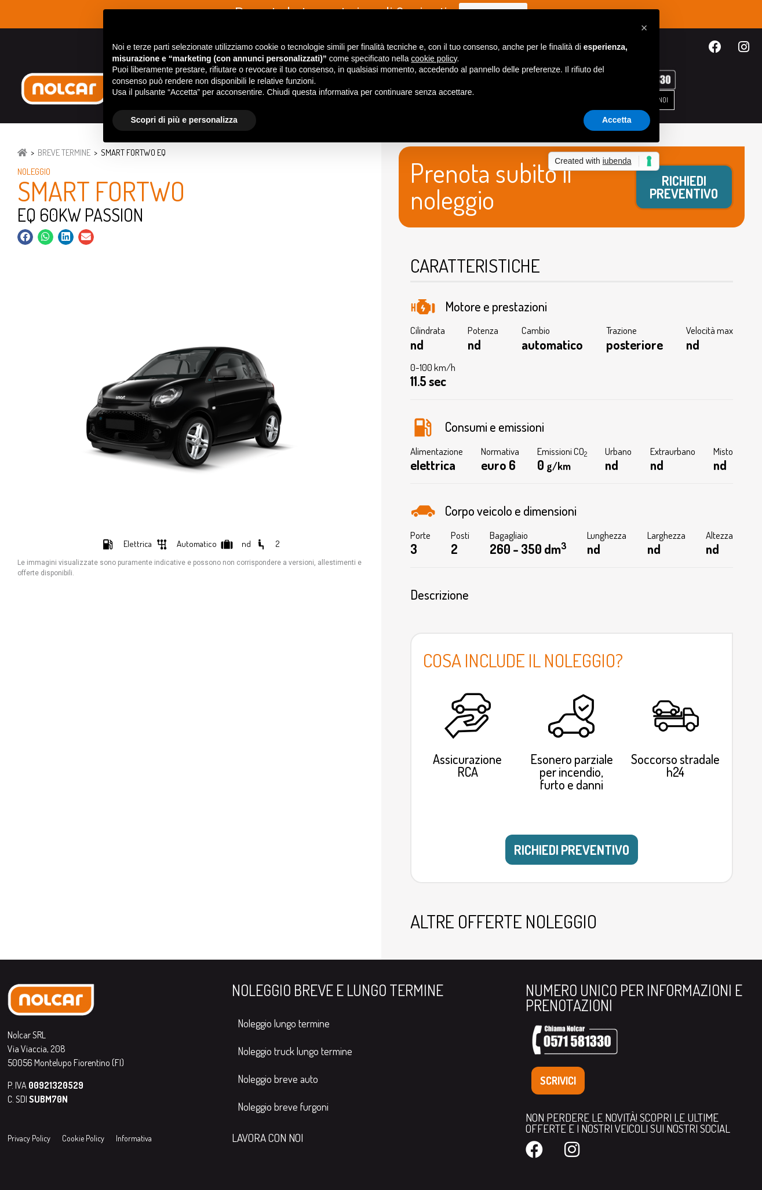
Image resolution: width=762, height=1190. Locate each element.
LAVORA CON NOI (267, 1137)
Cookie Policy (83, 1138)
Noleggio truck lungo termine (295, 1051)
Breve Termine (64, 152)
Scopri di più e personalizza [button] (184, 119)
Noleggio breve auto (278, 1079)
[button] (25, 237)
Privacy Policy (29, 1138)
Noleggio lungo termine (284, 1023)
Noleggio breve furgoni (283, 1106)
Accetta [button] (617, 119)
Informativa (134, 1138)
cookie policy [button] (434, 58)
